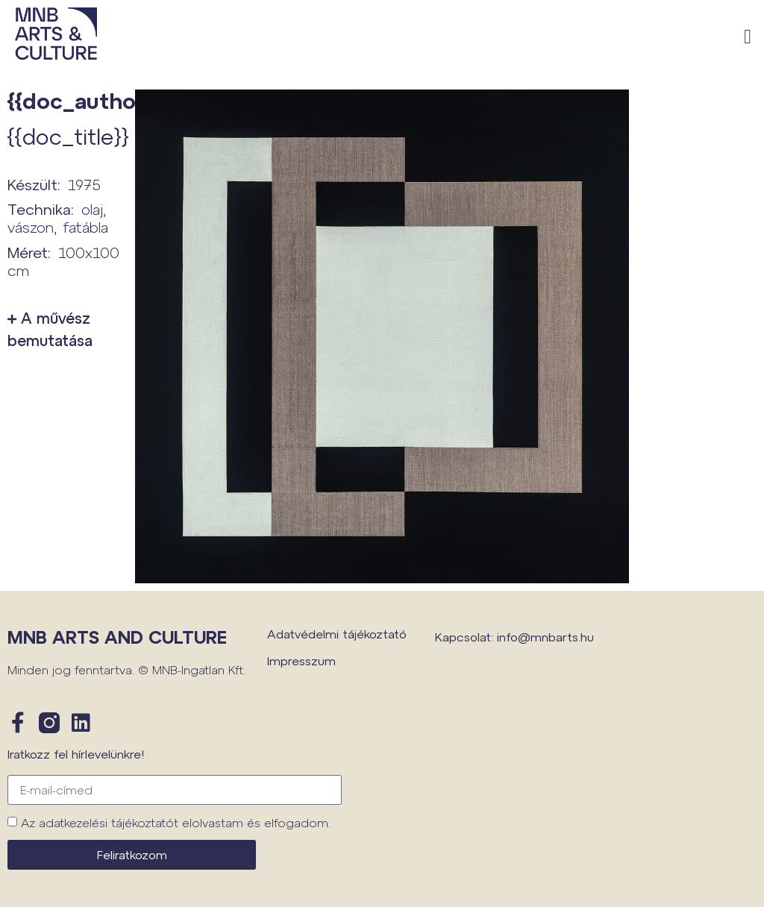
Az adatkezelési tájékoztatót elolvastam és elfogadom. (176, 822)
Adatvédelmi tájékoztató (337, 634)
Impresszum (301, 660)
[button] (748, 37)
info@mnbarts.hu (545, 637)
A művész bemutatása (50, 329)
